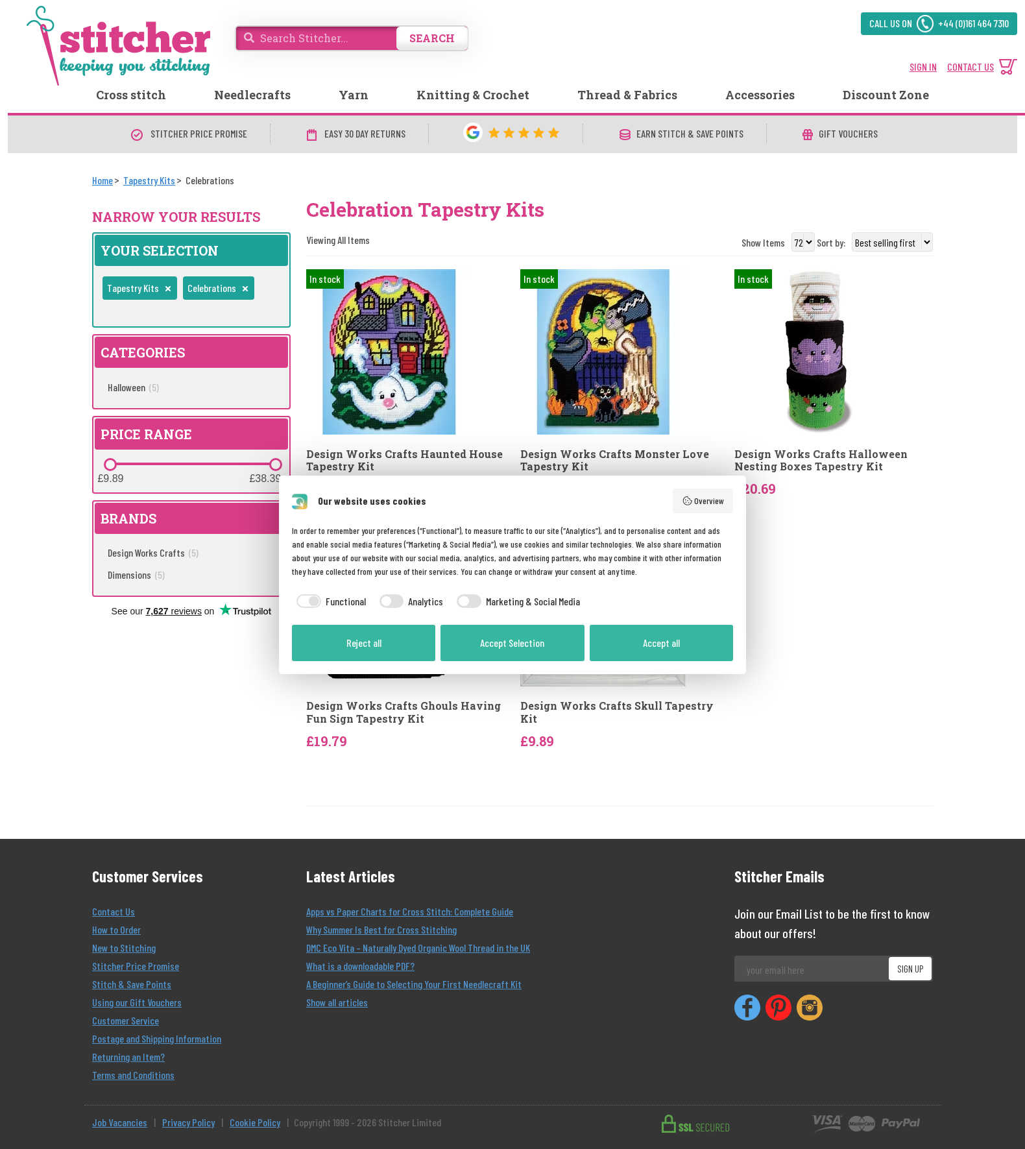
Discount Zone (886, 95)
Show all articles (337, 1002)
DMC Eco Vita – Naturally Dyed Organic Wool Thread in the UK (418, 947)
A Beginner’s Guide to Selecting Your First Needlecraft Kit (414, 984)
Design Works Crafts (153, 552)
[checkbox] (329, 601)
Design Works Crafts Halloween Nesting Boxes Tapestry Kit (821, 460)
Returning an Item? (128, 1056)
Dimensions (136, 574)
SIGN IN (923, 66)
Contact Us (113, 911)
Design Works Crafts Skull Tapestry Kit (617, 711)
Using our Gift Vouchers (137, 1002)
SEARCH (432, 38)
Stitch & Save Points (131, 984)
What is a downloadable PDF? (360, 966)
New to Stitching (124, 947)
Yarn (353, 95)
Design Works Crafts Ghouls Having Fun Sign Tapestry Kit (403, 711)
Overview (703, 501)
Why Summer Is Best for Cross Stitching (381, 929)
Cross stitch (131, 95)
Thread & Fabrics (627, 95)
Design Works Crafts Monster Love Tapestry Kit (614, 460)
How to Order (116, 929)
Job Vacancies (119, 1122)
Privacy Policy (188, 1122)
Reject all (363, 642)
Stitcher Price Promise (135, 966)
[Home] (102, 180)
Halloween (133, 387)
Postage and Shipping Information (156, 1038)
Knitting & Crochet (472, 95)
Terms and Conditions (133, 1075)
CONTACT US (970, 66)
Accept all (661, 642)
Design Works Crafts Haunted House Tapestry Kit (404, 460)
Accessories (760, 95)
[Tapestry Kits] (149, 180)
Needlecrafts (252, 95)
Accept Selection (512, 642)
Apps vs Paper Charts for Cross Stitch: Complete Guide (409, 911)
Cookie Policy (255, 1122)
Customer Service (125, 1020)
